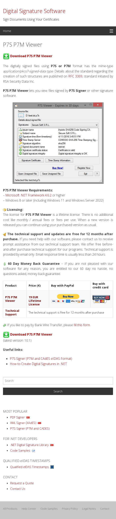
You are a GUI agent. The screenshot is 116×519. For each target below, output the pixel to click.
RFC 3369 (75, 76)
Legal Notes (89, 508)
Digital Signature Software (34, 11)
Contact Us (17, 489)
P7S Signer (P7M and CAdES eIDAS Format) (41, 358)
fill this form (82, 325)
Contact (104, 508)
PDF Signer (17, 417)
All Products (10, 508)
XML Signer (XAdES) (23, 423)
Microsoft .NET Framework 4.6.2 (28, 195)
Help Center (29, 508)
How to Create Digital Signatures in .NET (38, 364)
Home (7, 31)
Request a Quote (22, 483)
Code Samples (20, 450)
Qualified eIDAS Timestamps (29, 467)
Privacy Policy (70, 508)
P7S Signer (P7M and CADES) (30, 428)
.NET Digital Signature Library (29, 445)
